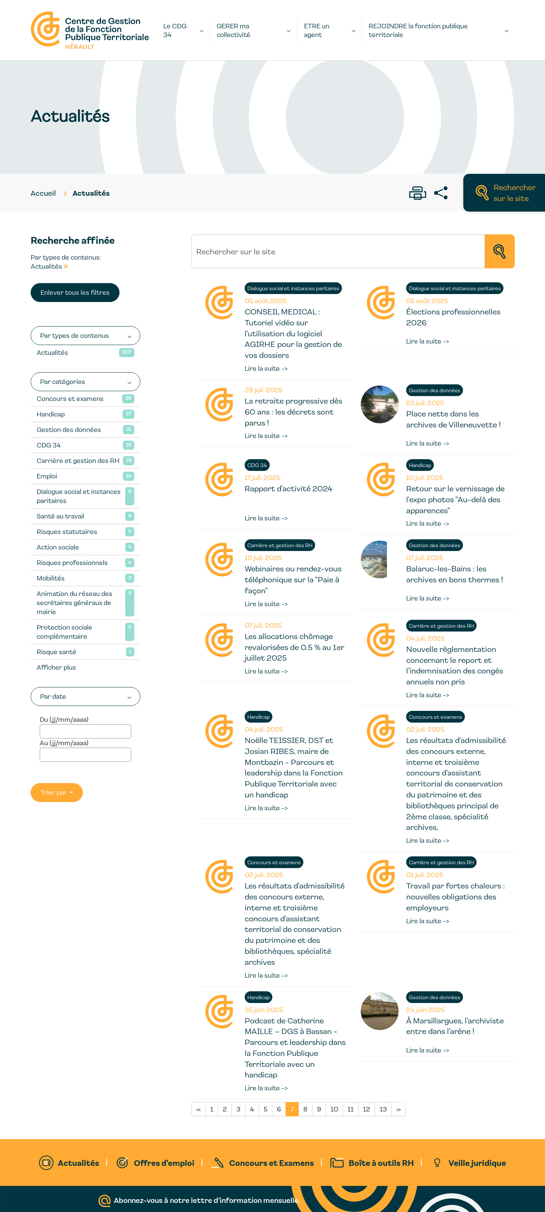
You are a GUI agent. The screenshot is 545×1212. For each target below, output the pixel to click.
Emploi (47, 476)
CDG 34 (49, 445)
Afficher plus (56, 667)
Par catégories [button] (62, 381)
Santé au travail (60, 516)
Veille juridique (477, 1162)
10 (334, 1109)
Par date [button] (53, 696)
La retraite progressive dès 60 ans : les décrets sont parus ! (293, 411)
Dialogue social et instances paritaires (79, 496)
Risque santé (56, 652)
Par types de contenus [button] (74, 335)
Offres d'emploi (164, 1162)
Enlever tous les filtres (75, 292)
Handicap (51, 414)
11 (351, 1109)
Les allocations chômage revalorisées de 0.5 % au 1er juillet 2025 (294, 647)
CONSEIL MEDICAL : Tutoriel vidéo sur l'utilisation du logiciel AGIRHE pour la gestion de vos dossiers (293, 333)
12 (366, 1109)
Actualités (52, 352)
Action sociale (58, 547)
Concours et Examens (271, 1162)
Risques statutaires (67, 532)
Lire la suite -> (266, 368)
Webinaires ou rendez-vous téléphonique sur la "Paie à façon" (293, 579)
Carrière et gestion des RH (78, 460)
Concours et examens (70, 398)
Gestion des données (69, 429)
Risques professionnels (72, 563)
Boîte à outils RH (381, 1162)
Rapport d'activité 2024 (288, 488)
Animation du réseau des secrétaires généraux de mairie (74, 603)
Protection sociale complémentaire (64, 631)
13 (383, 1109)
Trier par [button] (54, 792)
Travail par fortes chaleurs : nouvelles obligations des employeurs (455, 896)
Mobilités (51, 578)
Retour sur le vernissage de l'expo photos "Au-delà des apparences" (455, 499)
